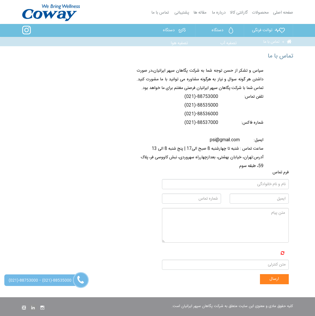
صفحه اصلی (283, 12)
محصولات (260, 12)
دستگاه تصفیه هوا (175, 31)
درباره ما (218, 12)
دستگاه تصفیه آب (224, 31)
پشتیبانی (181, 12)
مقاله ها (199, 12)
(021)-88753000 (23, 280)
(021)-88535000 (56, 280)
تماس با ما (160, 12)
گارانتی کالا (239, 12)
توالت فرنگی (269, 30)
